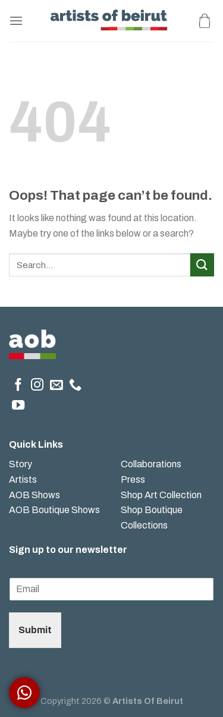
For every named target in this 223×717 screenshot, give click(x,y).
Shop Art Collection (161, 495)
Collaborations (151, 464)
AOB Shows (35, 495)
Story (20, 464)
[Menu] (16, 20)
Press (133, 479)
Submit (35, 630)
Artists (23, 479)
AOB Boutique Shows (54, 510)
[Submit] (202, 264)
